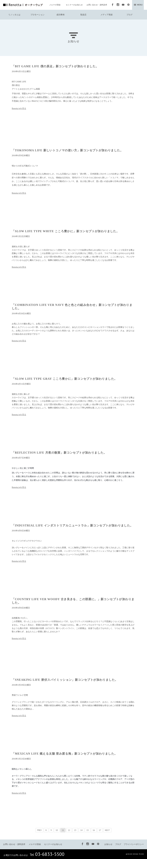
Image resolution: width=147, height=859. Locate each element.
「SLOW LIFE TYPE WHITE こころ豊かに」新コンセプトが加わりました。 (65, 231)
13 (75, 830)
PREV (39, 830)
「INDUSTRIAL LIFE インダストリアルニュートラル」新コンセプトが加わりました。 (72, 525)
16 (94, 830)
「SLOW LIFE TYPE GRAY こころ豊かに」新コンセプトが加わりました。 (64, 378)
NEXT (107, 830)
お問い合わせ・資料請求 (97, 5)
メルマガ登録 (54, 5)
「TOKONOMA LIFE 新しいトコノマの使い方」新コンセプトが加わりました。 (67, 150)
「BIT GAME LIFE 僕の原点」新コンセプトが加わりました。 (55, 66)
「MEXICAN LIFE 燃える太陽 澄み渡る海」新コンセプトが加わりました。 (64, 753)
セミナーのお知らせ (74, 5)
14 (81, 830)
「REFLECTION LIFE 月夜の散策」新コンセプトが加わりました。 (59, 452)
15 (87, 830)
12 (69, 830)
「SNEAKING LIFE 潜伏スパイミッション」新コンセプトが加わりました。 (65, 679)
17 (100, 830)
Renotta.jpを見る (19, 108)
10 (57, 830)
